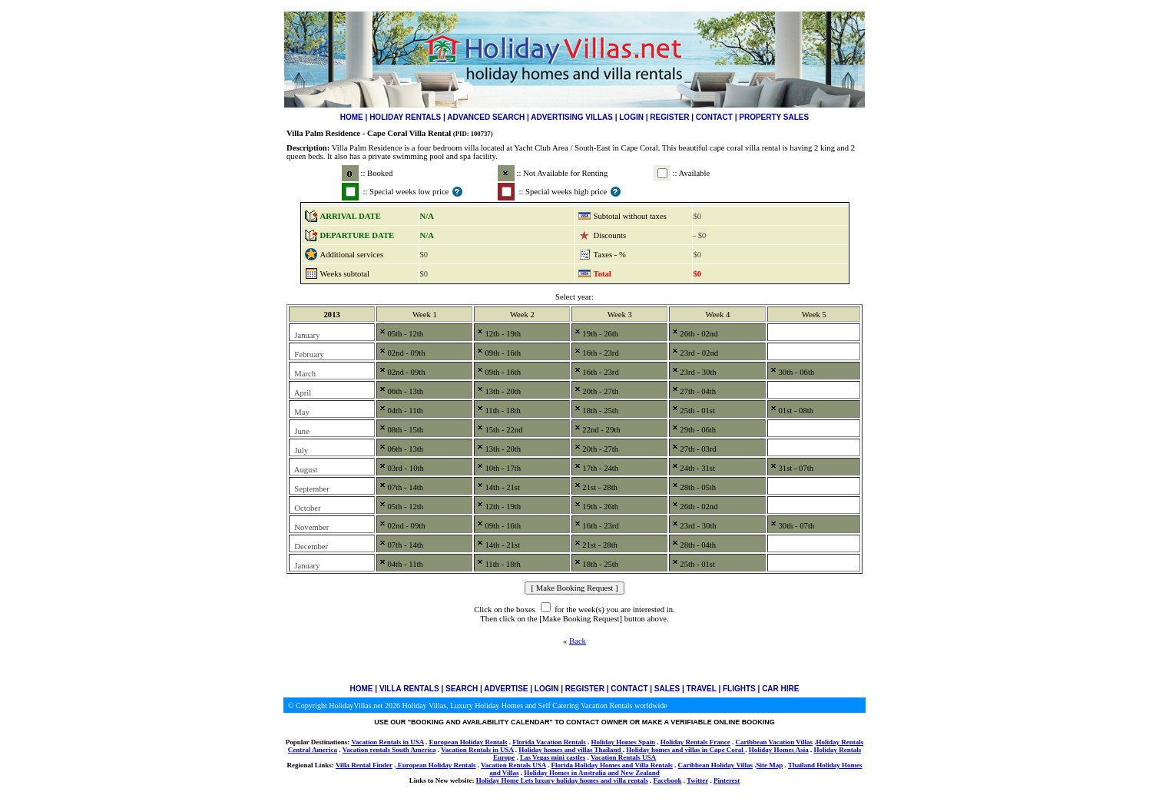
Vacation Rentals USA (623, 757)
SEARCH (461, 688)
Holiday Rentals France (695, 742)
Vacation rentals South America (389, 750)
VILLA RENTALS (409, 688)
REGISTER (669, 117)
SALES (667, 688)
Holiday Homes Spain (623, 742)
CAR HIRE (780, 688)
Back (577, 641)
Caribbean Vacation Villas (774, 742)
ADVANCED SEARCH (486, 117)
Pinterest (727, 780)
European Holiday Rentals (468, 742)
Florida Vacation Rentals (549, 742)
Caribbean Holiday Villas (715, 765)
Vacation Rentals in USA (387, 742)
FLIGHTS (739, 688)
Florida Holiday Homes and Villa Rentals (612, 765)
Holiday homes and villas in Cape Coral (685, 750)
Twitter (697, 780)
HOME (351, 117)
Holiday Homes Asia (779, 750)
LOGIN (631, 117)
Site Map (770, 765)
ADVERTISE (506, 688)
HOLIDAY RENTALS (405, 117)
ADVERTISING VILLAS (572, 117)
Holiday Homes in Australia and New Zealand (592, 773)
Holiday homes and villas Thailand (570, 750)
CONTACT (714, 117)
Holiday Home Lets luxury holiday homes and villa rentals (562, 780)
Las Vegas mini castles (552, 757)
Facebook (667, 780)
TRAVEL (702, 688)
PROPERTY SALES (774, 117)
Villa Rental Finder (364, 765)
